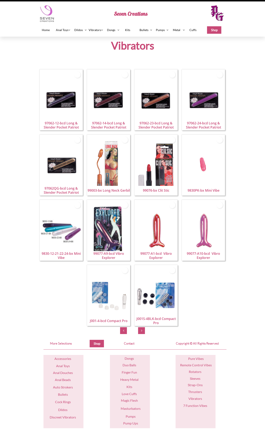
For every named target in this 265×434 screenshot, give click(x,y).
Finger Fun (129, 372)
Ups (135, 423)
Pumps (131, 416)
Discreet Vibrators (63, 417)
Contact (129, 343)
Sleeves (195, 378)
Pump (127, 423)
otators (196, 372)
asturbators (132, 408)
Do (127, 358)
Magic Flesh (129, 400)
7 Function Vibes (195, 406)
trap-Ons (196, 385)
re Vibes (198, 359)
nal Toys (64, 366)
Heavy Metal (129, 379)
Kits (129, 387)
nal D (59, 373)
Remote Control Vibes (196, 365)
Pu (190, 359)
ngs (131, 358)
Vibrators (195, 398)
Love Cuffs (129, 394)
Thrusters (195, 392)
